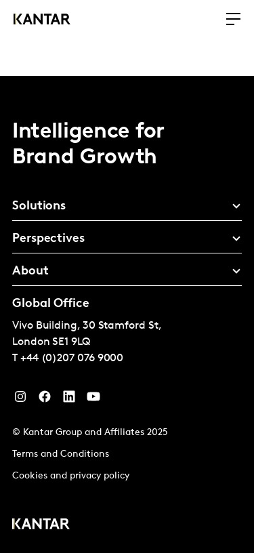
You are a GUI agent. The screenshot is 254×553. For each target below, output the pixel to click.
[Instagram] (20, 399)
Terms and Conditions (60, 454)
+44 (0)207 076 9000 (71, 358)
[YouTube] (69, 399)
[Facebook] (45, 399)
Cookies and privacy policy (70, 476)
